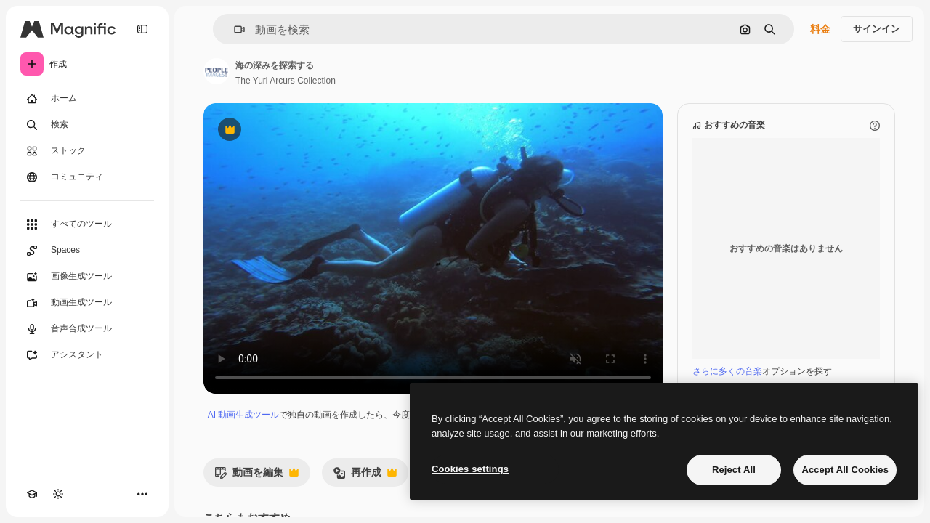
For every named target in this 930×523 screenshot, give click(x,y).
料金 (820, 29)
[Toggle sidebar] (142, 29)
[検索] (87, 125)
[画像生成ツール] (87, 276)
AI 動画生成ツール (244, 415)
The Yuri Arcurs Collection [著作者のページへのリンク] (285, 81)
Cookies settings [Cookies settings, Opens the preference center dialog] (470, 468)
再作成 (365, 476)
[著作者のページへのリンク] (216, 71)
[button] (234, 29)
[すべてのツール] (87, 224)
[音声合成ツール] (87, 329)
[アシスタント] (87, 355)
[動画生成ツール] (87, 303)
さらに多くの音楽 (727, 371)
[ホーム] (87, 98)
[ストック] (87, 151)
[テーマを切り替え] (58, 494)
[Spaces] (87, 250)
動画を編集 (256, 476)
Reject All (734, 469)
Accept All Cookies (845, 469)
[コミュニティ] (87, 177)
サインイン (876, 28)
